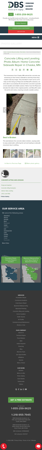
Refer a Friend (21, 363)
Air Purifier (21, 319)
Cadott (5, 225)
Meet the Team (21, 352)
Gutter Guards (21, 317)
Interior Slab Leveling (7, 191)
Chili (5, 229)
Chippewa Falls (8, 230)
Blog (21, 349)
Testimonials (21, 381)
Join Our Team (21, 31)
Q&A (21, 341)
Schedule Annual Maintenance (21, 28)
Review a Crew (21, 325)
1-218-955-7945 (21, 414)
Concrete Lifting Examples (8, 188)
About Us (21, 333)
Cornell (6, 236)
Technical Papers (21, 335)
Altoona (6, 217)
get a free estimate (21, 399)
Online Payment (21, 23)
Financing (21, 346)
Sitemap (33, 440)
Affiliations (21, 357)
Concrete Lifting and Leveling (12, 180)
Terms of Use (26, 440)
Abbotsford (7, 215)
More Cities (5, 243)
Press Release (21, 338)
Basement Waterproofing (21, 306)
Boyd (5, 221)
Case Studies (21, 379)
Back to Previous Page (12, 163)
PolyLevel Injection (6, 185)
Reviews (21, 370)
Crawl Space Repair (21, 303)
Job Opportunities (21, 355)
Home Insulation (21, 314)
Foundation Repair (21, 298)
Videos (21, 384)
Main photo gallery (32, 163)
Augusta (6, 219)
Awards (21, 360)
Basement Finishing (21, 308)
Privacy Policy (18, 440)
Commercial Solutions (21, 300)
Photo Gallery (5, 196)
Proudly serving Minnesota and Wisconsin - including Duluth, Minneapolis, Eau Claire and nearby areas (21, 19)
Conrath (6, 234)
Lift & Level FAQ (5, 193)
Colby (5, 232)
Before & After (21, 373)
